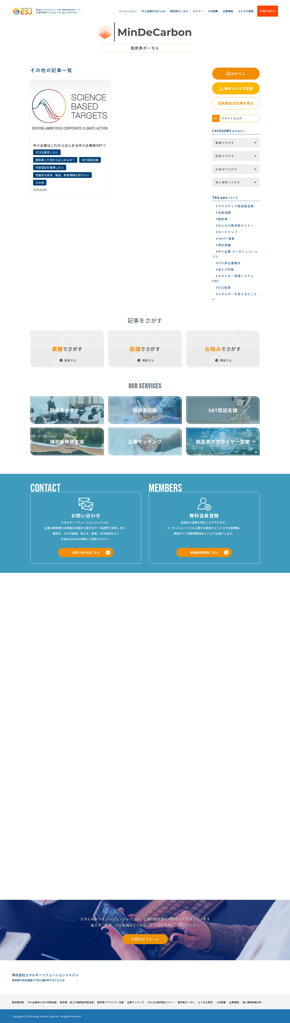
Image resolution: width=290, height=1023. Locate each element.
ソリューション (128, 11)
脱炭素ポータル (179, 11)
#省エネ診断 (225, 269)
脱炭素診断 (18, 1001)
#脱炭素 (222, 219)
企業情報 (228, 11)
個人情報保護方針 (252, 1001)
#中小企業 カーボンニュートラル (235, 254)
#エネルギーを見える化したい (234, 296)
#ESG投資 (223, 287)
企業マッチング (135, 1001)
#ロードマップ (226, 232)
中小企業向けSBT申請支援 (42, 1001)
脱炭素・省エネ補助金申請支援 (77, 1001)
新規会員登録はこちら (204, 552)
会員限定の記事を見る (236, 103)
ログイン (238, 73)
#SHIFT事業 (225, 238)
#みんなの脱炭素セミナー (235, 225)
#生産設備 (223, 212)
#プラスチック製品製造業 (235, 206)
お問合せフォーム (145, 938)
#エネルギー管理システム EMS (233, 278)
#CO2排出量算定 (228, 263)
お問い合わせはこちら (86, 552)
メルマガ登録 (245, 11)
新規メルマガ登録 (238, 88)
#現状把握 (223, 245)
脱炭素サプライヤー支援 (110, 1001)
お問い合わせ (267, 11)
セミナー (198, 11)
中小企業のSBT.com (153, 11)
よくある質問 (205, 1001)
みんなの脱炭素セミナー (161, 1001)
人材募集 (213, 11)
